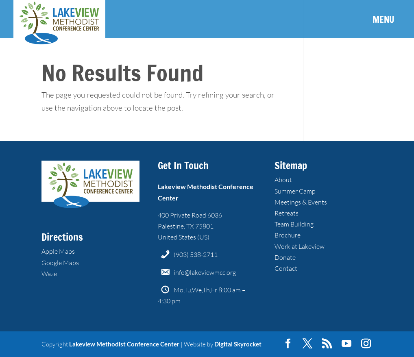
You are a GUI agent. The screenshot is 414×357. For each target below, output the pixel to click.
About (283, 180)
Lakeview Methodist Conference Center (124, 344)
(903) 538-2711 (196, 254)
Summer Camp (295, 191)
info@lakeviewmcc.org (205, 272)
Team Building (294, 224)
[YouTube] (346, 343)
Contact (286, 268)
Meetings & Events (301, 202)
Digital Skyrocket (237, 344)
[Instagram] (366, 343)
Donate (285, 257)
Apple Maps (58, 251)
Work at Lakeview (300, 246)
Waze (49, 274)
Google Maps (60, 263)
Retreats (287, 213)
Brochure (288, 235)
